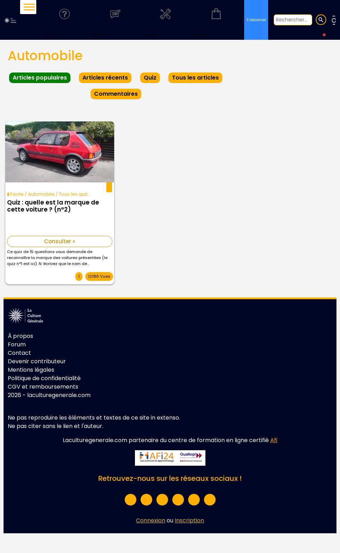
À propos (20, 336)
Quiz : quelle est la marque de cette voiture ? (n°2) (53, 206)
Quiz (64, 19)
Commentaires (116, 94)
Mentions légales (31, 370)
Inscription (189, 520)
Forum (17, 344)
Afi (273, 440)
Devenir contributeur (37, 361)
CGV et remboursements (43, 387)
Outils (165, 19)
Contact (19, 353)
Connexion (150, 520)
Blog (115, 19)
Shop (216, 19)
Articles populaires (40, 78)
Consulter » (59, 241)
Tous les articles (195, 78)
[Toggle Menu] (29, 7)
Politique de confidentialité (44, 378)
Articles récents (105, 78)
